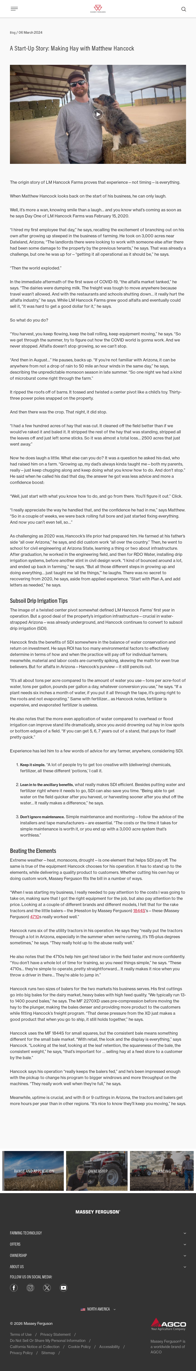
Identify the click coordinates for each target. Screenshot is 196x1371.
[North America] (98, 1309)
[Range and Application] (34, 1171)
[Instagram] (30, 1287)
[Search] (183, 9)
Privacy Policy (21, 1353)
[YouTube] (63, 1287)
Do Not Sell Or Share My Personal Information (47, 1340)
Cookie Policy (79, 1346)
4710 (34, 916)
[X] (47, 1287)
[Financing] (162, 1171)
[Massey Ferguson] (98, 8)
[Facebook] (14, 1287)
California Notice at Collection (34, 1346)
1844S (139, 910)
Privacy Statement (55, 1334)
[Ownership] (98, 1171)
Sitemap (48, 1353)
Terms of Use (21, 1334)
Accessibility (109, 1346)
